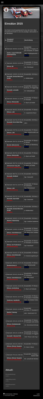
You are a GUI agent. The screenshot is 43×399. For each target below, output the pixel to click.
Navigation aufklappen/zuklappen (21, 2)
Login (38, 394)
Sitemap (15, 394)
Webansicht (36, 395)
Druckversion (8, 394)
